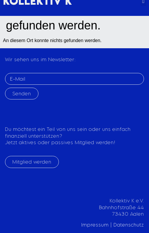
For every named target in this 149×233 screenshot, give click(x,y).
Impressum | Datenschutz (112, 225)
